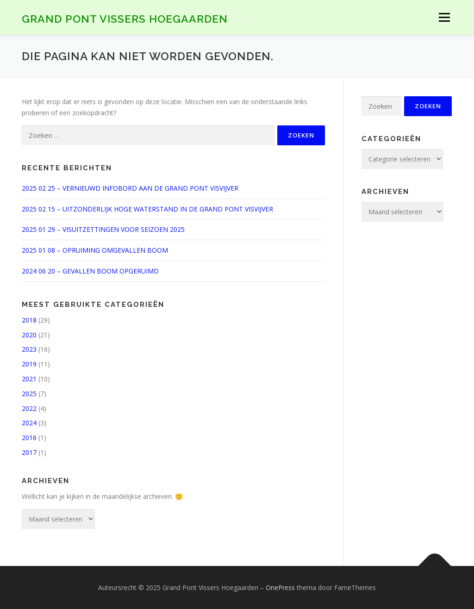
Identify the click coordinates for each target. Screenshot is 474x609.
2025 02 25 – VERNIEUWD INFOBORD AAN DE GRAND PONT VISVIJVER (130, 188)
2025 (29, 393)
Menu (444, 17)
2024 (29, 422)
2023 (29, 349)
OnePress (280, 587)
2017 (29, 452)
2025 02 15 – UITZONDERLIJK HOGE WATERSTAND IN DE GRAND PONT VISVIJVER (147, 209)
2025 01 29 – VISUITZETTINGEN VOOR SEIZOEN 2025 (103, 229)
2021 (29, 378)
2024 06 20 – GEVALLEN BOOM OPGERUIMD (90, 271)
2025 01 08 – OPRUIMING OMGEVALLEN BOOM (95, 250)
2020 (29, 334)
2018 (29, 320)
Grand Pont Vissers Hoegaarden (125, 18)
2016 (29, 437)
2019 (29, 364)
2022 (29, 408)
